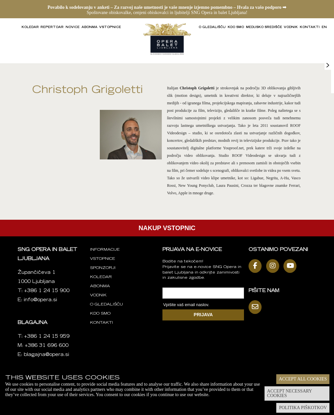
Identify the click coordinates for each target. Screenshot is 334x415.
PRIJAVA (203, 314)
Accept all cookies (303, 379)
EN (324, 27)
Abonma (90, 27)
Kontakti (310, 27)
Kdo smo (236, 27)
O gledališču (212, 27)
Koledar (30, 27)
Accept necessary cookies (289, 393)
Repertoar (52, 27)
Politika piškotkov (303, 407)
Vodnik (291, 27)
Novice (73, 27)
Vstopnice (110, 27)
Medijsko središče (264, 27)
